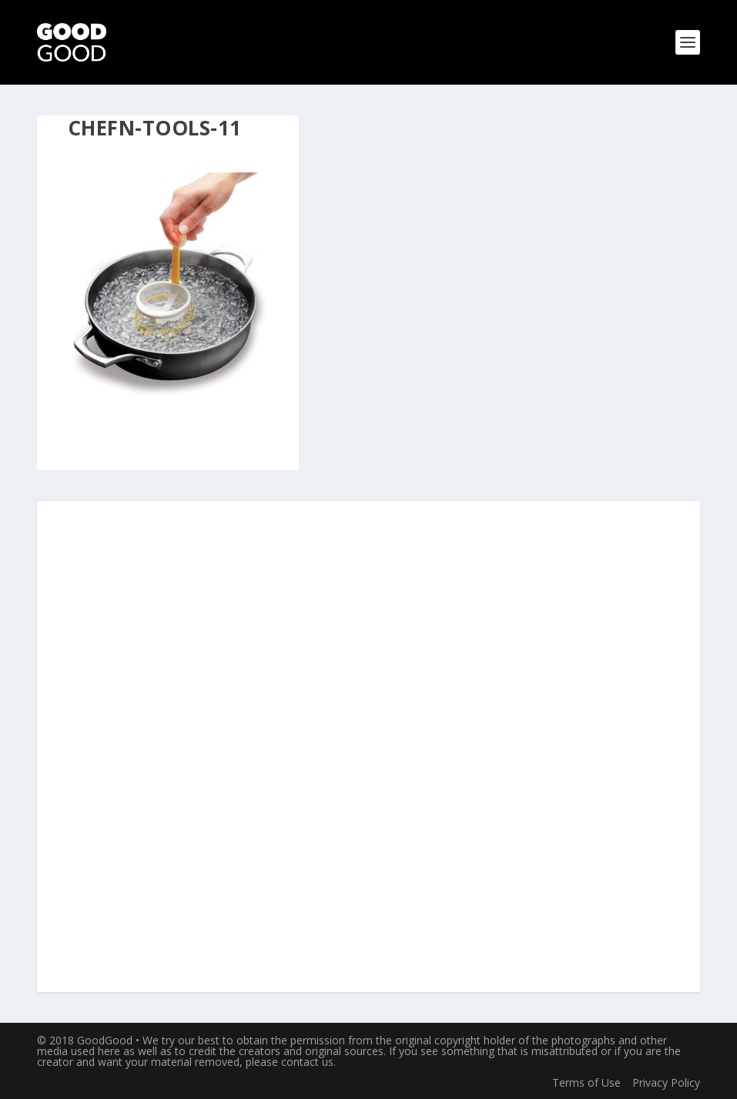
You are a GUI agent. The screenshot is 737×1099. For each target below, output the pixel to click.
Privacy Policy (666, 1082)
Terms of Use (586, 1082)
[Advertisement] (368, 747)
